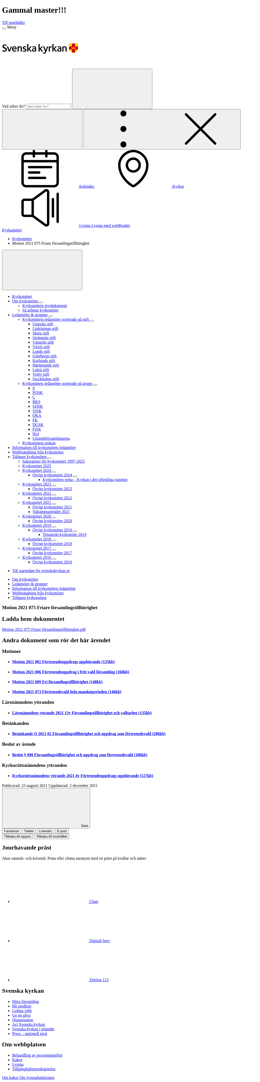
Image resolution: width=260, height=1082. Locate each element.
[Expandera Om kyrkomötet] (41, 302)
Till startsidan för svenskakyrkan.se (41, 570)
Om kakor (10, 1077)
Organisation (22, 1020)
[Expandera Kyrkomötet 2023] (54, 485)
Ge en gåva (21, 1015)
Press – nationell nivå (29, 1033)
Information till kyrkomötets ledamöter (44, 588)
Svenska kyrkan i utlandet (33, 1029)
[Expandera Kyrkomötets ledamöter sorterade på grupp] (95, 385)
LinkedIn (45, 831)
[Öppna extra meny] (162, 129)
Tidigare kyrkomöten (29, 597)
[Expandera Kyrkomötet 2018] (54, 540)
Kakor (17, 1060)
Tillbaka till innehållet (51, 836)
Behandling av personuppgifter (37, 1055)
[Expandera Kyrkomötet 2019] (54, 527)
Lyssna (17, 1064)
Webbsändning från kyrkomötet (37, 593)
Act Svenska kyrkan (28, 1024)
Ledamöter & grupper (30, 584)
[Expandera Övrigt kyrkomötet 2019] (75, 531)
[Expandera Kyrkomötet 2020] (54, 517)
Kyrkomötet (12, 230)
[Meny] (4, 28)
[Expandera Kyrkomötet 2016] (54, 559)
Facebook (11, 831)
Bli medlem (21, 1006)
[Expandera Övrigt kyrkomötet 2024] (75, 476)
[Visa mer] (42, 270)
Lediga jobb (22, 1010)
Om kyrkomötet (25, 579)
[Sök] (112, 89)
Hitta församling (25, 1001)
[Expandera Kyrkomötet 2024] (54, 472)
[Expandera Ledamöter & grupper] (51, 316)
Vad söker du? (13, 106)
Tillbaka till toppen (17, 836)
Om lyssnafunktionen (36, 1077)
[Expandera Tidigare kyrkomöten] (49, 458)
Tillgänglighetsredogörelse (34, 1069)
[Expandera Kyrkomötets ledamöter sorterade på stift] (92, 320)
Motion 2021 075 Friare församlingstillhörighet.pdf (44, 629)
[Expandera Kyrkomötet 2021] (54, 504)
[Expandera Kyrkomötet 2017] (54, 549)
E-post (62, 831)
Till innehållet (13, 22)
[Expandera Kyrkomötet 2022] (54, 494)
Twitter (29, 831)
